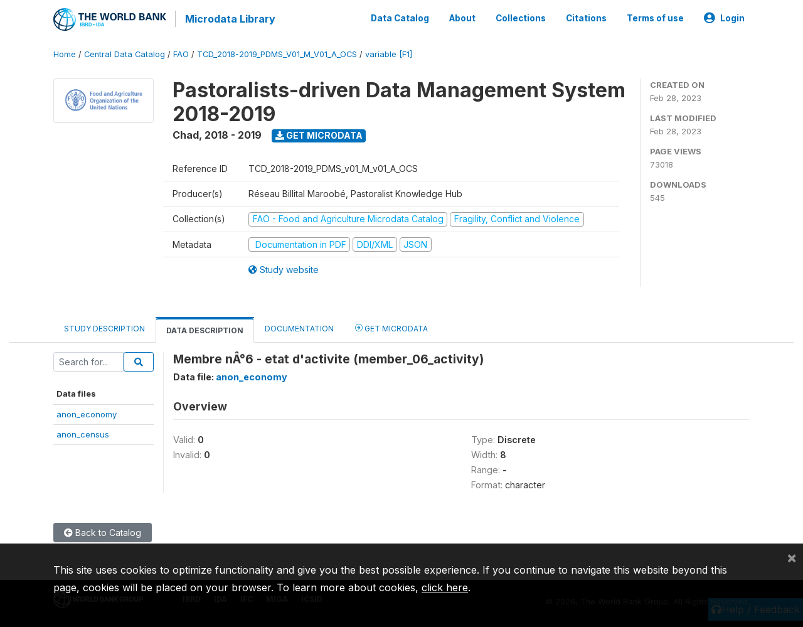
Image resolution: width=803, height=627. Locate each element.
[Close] (792, 557)
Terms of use (655, 18)
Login (724, 18)
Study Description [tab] (104, 327)
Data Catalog (400, 18)
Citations (586, 18)
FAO (181, 53)
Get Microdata (319, 134)
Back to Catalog (102, 531)
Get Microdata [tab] (391, 326)
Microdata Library (229, 19)
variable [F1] (388, 53)
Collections (521, 18)
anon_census (82, 433)
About (462, 18)
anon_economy (86, 413)
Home (64, 53)
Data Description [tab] (204, 329)
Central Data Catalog (124, 53)
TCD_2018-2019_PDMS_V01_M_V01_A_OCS (277, 53)
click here (445, 587)
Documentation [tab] (299, 327)
